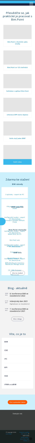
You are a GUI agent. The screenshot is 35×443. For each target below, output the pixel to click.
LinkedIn (17, 419)
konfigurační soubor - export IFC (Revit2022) (14, 218)
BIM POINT (9, 434)
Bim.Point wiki (15, 240)
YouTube (26, 419)
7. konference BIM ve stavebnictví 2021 (19, 310)
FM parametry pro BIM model (15, 207)
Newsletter (19, 424)
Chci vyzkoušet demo (17, 402)
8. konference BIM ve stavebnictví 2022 (19, 295)
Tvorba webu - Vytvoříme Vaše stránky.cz (24, 439)
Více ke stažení (17, 273)
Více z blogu (17, 319)
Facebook (9, 419)
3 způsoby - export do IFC (14, 194)
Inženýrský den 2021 (19, 301)
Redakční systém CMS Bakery (24, 433)
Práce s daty (14, 252)
